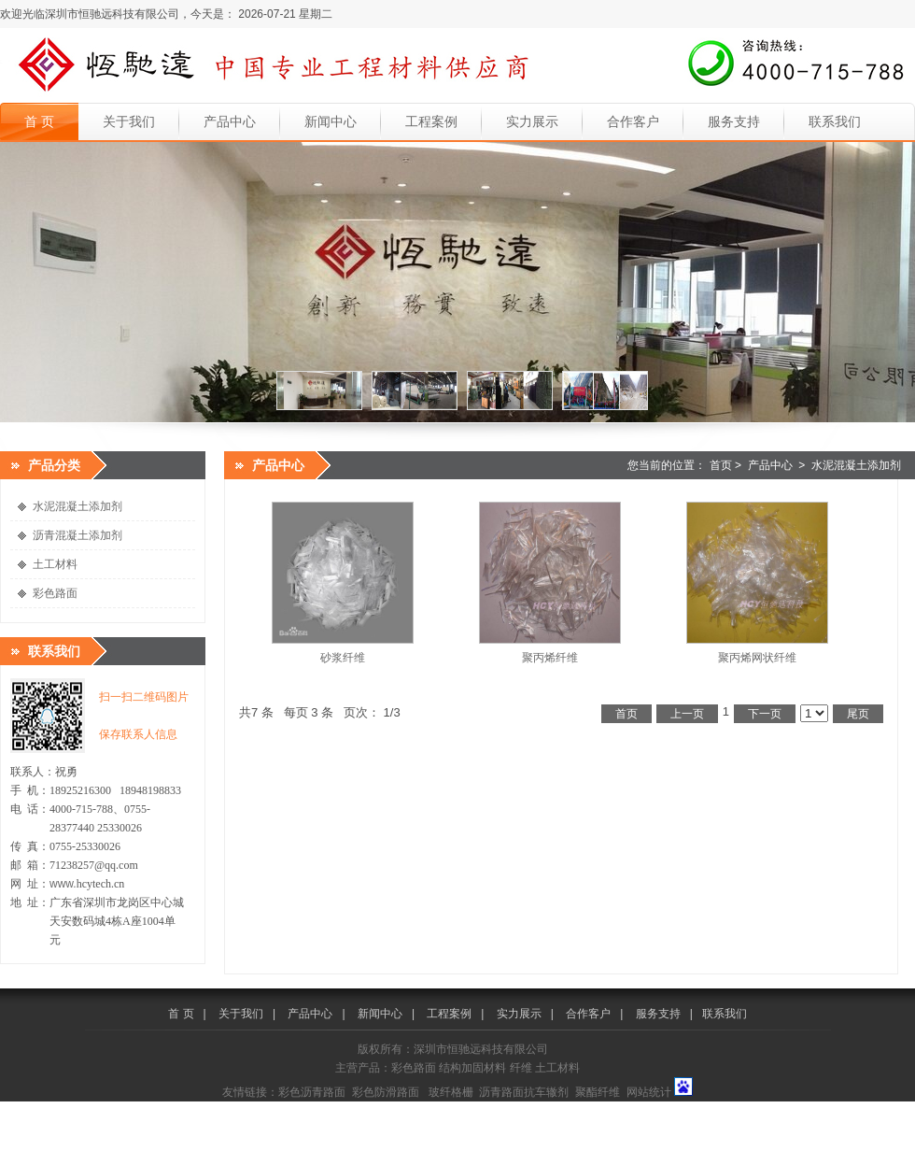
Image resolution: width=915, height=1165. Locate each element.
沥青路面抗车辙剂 (524, 1092)
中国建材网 (158, 1108)
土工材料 (55, 564)
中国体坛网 (760, 1108)
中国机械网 (335, 1108)
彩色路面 (55, 593)
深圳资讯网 (28, 1124)
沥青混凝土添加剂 (77, 535)
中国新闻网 (819, 1108)
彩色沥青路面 (311, 1092)
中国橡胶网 (583, 1108)
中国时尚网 (641, 1108)
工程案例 (431, 121)
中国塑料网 (524, 1108)
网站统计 (648, 1092)
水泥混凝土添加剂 (77, 506)
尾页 (858, 713)
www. (63, 883)
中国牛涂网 (217, 1108)
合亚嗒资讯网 (152, 1124)
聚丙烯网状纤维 (757, 657)
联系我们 (835, 121)
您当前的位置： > (764, 465)
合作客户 (633, 121)
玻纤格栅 (451, 1092)
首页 (721, 465)
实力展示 (532, 121)
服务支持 (734, 121)
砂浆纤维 (342, 657)
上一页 (687, 713)
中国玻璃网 (394, 1108)
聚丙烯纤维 (550, 657)
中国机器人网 (458, 1108)
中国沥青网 (98, 1108)
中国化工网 (275, 1108)
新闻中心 (330, 121)
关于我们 (129, 121)
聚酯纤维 (597, 1092)
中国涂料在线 (33, 1108)
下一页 (764, 713)
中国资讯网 (879, 1108)
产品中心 (230, 121)
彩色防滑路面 (385, 1092)
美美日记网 (701, 1108)
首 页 (39, 121)
